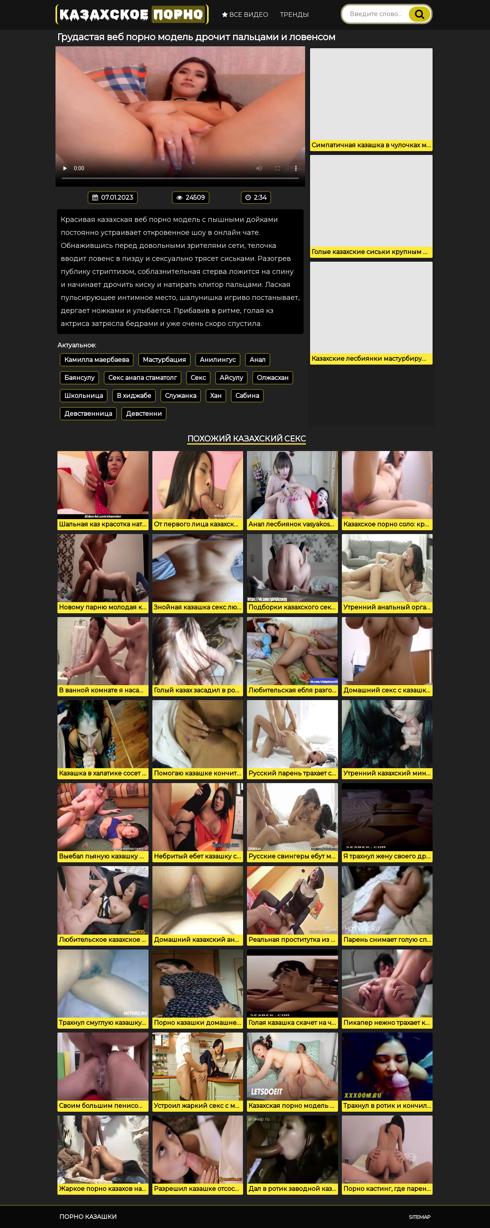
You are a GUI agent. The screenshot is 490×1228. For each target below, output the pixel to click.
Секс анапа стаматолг (142, 377)
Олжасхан (273, 377)
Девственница (88, 413)
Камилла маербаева (96, 359)
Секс (198, 377)
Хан (216, 395)
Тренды (294, 14)
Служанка (180, 395)
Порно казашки (88, 1216)
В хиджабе (134, 395)
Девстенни (144, 413)
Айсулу (231, 377)
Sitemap (420, 1217)
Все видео (245, 14)
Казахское (132, 14)
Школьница (83, 395)
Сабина (247, 395)
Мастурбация (164, 359)
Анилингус (218, 359)
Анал (258, 359)
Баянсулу (79, 377)
